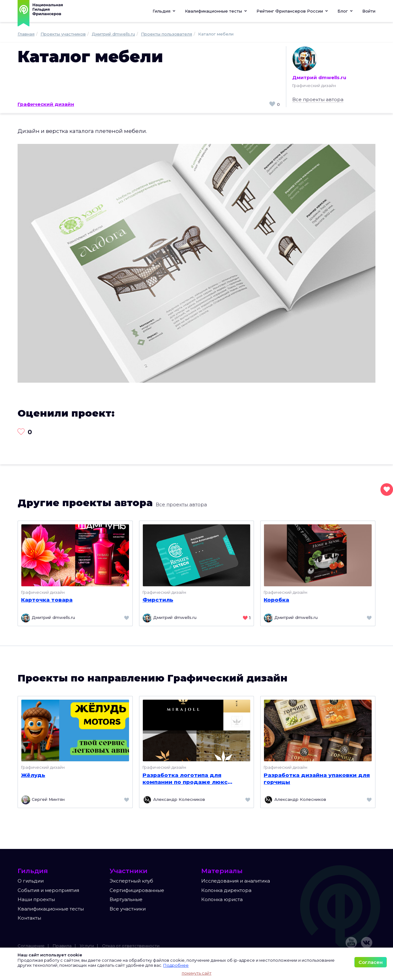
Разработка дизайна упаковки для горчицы (317, 778)
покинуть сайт (197, 973)
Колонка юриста (222, 899)
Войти (368, 11)
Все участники (128, 909)
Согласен (370, 962)
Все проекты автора (317, 99)
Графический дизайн (46, 104)
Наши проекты (36, 899)
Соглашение (31, 945)
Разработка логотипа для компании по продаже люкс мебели (185, 778)
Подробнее (176, 965)
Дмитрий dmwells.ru (319, 63)
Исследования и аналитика (235, 881)
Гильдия (164, 11)
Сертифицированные (137, 890)
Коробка (276, 600)
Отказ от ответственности (130, 945)
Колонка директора (226, 890)
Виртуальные (126, 899)
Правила (62, 945)
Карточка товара (47, 600)
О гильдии (31, 881)
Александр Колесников (174, 800)
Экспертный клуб (131, 881)
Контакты (29, 918)
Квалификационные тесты (51, 909)
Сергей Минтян (43, 800)
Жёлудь (33, 775)
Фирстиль (158, 600)
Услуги (87, 945)
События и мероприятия (48, 890)
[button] (216, 11)
